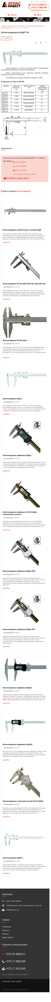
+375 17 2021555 (19, 170)
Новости (5, 934)
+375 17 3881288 (19, 166)
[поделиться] (36, 42)
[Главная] (11, 6)
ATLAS (3, 150)
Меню (38, 15)
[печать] (41, 42)
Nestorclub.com (25, 989)
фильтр (7, 38)
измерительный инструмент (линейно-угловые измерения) (26, 26)
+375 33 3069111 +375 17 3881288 (38, 8)
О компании (6, 927)
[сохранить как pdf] (46, 42)
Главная (3, 26)
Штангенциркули (6, 28)
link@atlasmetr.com (12, 910)
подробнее (6, 242)
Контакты (5, 930)
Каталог (12, 15)
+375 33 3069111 (19, 162)
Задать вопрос (7, 937)
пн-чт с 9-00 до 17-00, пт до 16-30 (24, 174)
